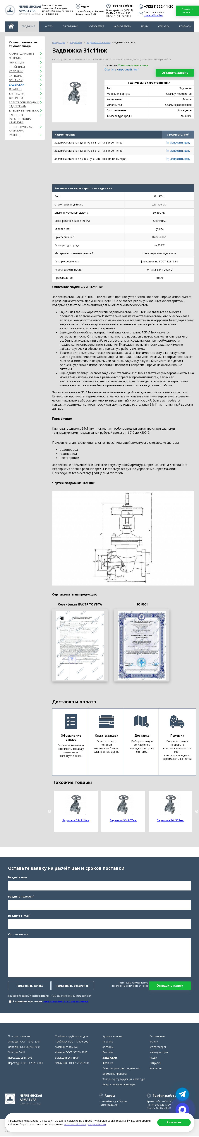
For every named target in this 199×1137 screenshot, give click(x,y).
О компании (70, 26)
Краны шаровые (21, 53)
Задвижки (16, 84)
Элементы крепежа (24, 110)
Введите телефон (21, 897)
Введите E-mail (19, 916)
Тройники (17, 67)
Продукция (28, 26)
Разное (14, 135)
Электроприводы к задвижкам (24, 104)
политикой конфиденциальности (85, 1124)
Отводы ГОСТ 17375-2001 (24, 1043)
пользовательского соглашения (65, 1002)
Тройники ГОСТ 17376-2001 (72, 1043)
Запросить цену (180, 142)
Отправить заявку (170, 986)
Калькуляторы (122, 26)
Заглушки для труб (67, 1059)
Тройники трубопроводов (71, 1038)
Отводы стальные (19, 1038)
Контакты (185, 26)
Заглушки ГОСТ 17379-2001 (72, 1065)
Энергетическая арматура (21, 128)
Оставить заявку (175, 73)
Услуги (49, 26)
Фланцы (15, 89)
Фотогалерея (96, 26)
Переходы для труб (20, 1059)
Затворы (15, 75)
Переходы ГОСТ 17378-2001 (25, 1065)
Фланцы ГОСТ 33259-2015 (71, 1054)
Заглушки (16, 93)
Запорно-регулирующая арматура (20, 118)
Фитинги (16, 98)
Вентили (16, 80)
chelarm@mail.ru (153, 15)
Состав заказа (18, 935)
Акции (144, 26)
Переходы (17, 62)
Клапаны (16, 71)
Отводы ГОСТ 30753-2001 (24, 1049)
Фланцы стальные (66, 1049)
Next (197, 811)
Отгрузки (163, 26)
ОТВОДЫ (15, 58)
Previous (49, 811)
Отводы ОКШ (16, 1054)
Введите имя (17, 878)
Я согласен (174, 1122)
